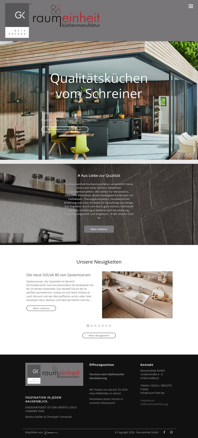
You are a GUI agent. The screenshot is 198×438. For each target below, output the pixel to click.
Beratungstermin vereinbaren (65, 129)
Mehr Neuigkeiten (99, 335)
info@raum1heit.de (152, 393)
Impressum (148, 400)
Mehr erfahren (99, 229)
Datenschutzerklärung (154, 404)
